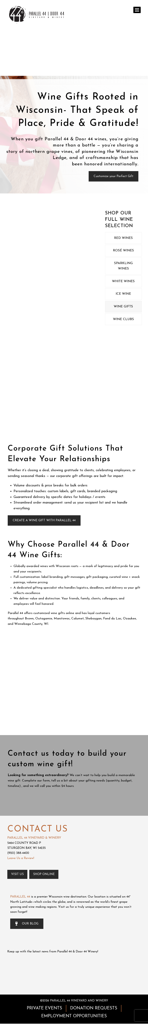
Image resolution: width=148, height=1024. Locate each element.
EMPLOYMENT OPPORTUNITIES (74, 1016)
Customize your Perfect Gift (113, 176)
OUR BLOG (26, 924)
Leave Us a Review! (20, 858)
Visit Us (17, 874)
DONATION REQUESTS (93, 1008)
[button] (137, 10)
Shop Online (45, 874)
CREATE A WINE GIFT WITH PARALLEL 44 (44, 520)
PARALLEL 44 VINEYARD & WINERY (34, 837)
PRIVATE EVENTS (44, 1008)
